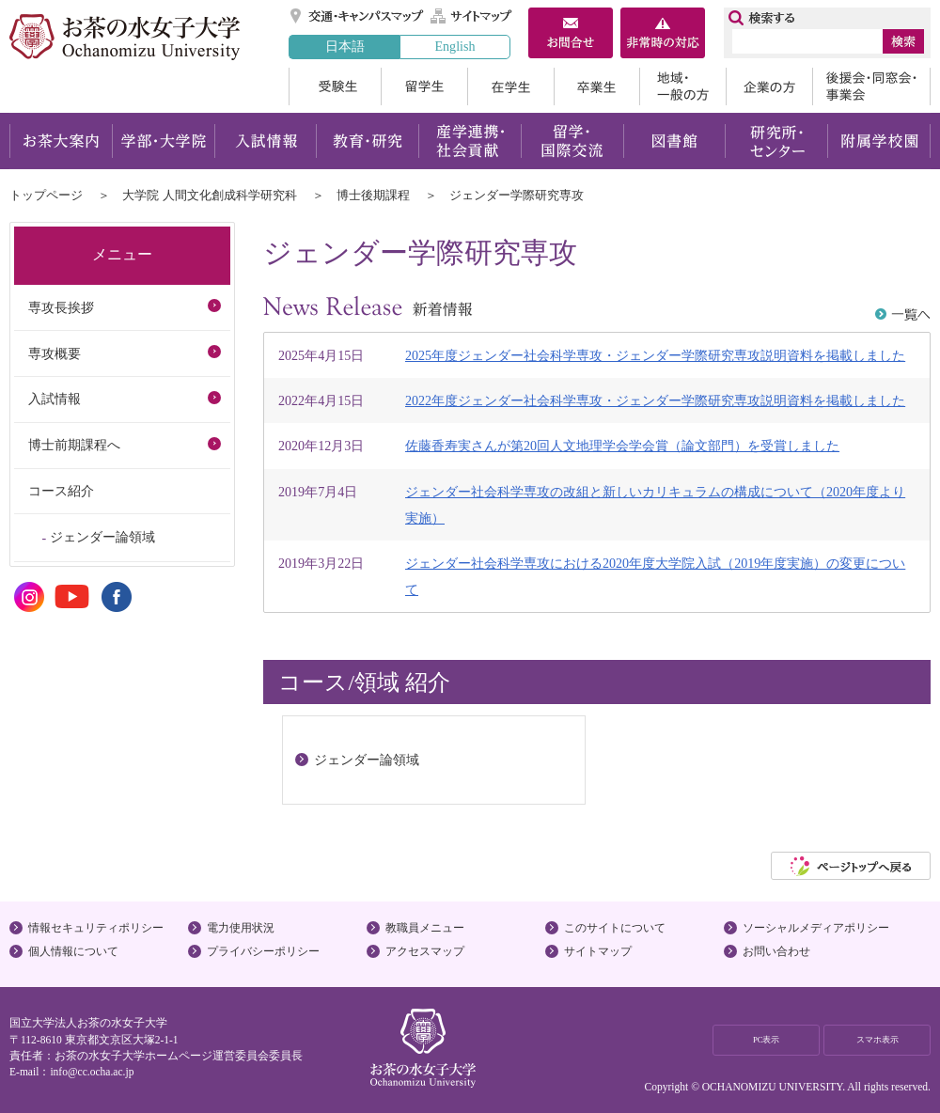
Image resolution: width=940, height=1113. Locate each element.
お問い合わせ (776, 951)
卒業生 (596, 86)
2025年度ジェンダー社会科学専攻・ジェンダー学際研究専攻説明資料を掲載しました (655, 355)
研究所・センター (777, 141)
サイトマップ (472, 16)
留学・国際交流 (572, 141)
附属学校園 (879, 141)
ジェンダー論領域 (102, 536)
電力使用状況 (240, 927)
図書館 (674, 141)
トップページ (46, 195)
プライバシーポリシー (263, 951)
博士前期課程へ (74, 444)
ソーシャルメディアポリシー (816, 927)
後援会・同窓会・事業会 (871, 86)
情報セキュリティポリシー (96, 927)
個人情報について (73, 951)
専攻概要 (54, 353)
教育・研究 (367, 141)
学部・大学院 (163, 141)
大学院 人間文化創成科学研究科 (209, 195)
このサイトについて (615, 927)
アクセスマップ (424, 951)
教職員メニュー (424, 927)
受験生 (335, 86)
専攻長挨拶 (61, 307)
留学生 (424, 86)
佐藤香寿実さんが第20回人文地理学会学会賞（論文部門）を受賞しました (622, 445)
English (454, 46)
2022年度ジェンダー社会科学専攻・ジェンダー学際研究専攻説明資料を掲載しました (655, 400)
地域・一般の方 (682, 86)
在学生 (510, 86)
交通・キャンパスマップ (358, 16)
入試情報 (265, 141)
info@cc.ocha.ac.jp (91, 1071)
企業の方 (769, 86)
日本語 (345, 46)
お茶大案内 (60, 141)
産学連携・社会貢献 (469, 141)
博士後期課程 (373, 195)
